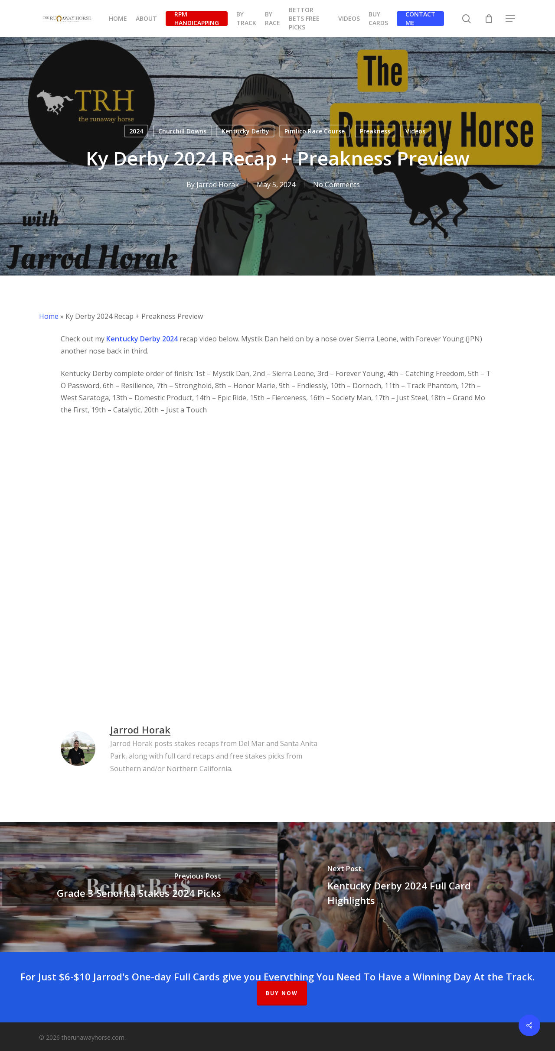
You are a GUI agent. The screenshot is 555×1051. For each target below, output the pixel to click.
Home (49, 316)
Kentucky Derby (245, 131)
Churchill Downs (182, 131)
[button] (511, 18)
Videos (415, 131)
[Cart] (488, 18)
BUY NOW (282, 993)
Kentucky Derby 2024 (142, 339)
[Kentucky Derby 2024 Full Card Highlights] (416, 887)
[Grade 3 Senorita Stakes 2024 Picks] (139, 887)
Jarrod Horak (217, 184)
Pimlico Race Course (314, 131)
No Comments (336, 184)
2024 (136, 131)
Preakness (375, 131)
